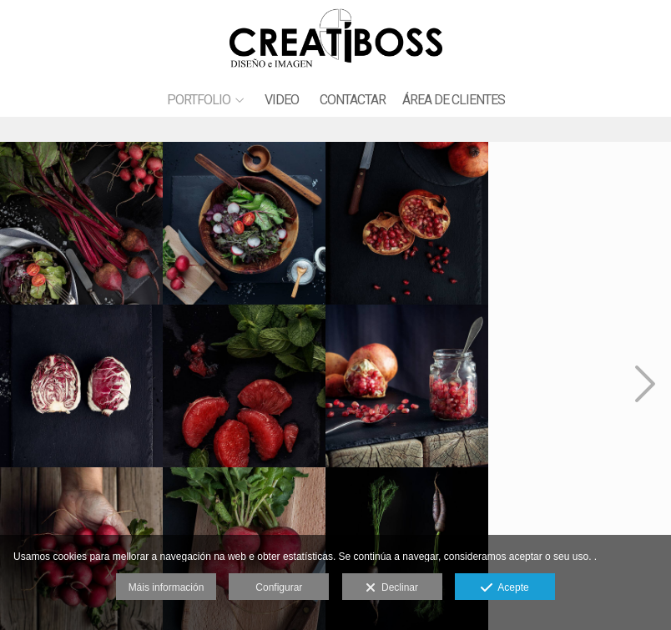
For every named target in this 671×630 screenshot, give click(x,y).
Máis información (166, 587)
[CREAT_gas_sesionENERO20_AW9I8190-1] (409, 222)
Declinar (392, 588)
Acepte (504, 588)
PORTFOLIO (198, 100)
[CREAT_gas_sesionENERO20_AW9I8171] (82, 385)
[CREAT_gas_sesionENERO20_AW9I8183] (245, 222)
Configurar (278, 587)
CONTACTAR (353, 100)
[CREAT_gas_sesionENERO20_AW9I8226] (572, 222)
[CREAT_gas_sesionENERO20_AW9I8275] (409, 385)
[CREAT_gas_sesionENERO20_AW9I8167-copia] (82, 222)
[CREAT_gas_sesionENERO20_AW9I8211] (572, 385)
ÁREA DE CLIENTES (453, 100)
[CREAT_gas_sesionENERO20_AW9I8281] (245, 385)
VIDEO (282, 100)
